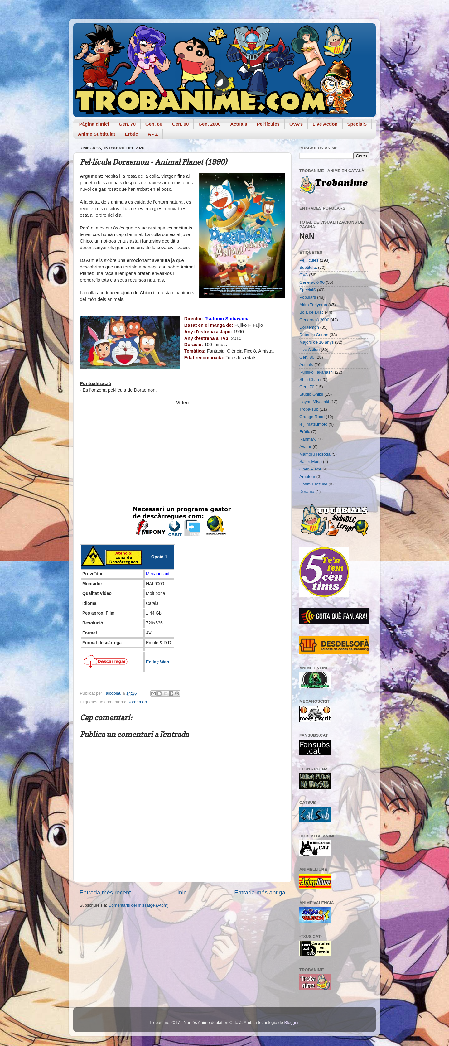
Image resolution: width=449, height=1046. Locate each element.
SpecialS (357, 124)
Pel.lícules (309, 260)
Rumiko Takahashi (316, 372)
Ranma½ (307, 439)
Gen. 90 (180, 124)
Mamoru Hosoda (315, 454)
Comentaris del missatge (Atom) (139, 905)
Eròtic (131, 134)
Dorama (306, 491)
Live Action (324, 124)
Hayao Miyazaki (314, 401)
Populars (307, 297)
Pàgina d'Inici (94, 124)
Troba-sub (308, 409)
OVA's (296, 124)
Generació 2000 (314, 319)
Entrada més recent (105, 892)
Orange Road (312, 416)
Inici (182, 892)
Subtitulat (308, 267)
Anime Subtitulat (96, 134)
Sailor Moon (310, 461)
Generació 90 (312, 282)
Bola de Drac (311, 312)
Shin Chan (309, 379)
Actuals (238, 124)
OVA (303, 274)
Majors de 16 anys (316, 342)
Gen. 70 (127, 124)
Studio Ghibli (311, 394)
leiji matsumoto (313, 424)
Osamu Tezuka (313, 484)
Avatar (305, 446)
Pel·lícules (268, 124)
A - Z (153, 134)
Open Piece (310, 469)
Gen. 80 (153, 124)
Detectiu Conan (313, 334)
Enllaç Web (157, 661)
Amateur (307, 476)
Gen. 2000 (209, 124)
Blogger (291, 1022)
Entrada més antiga (259, 892)
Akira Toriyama (313, 304)
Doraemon (137, 702)
